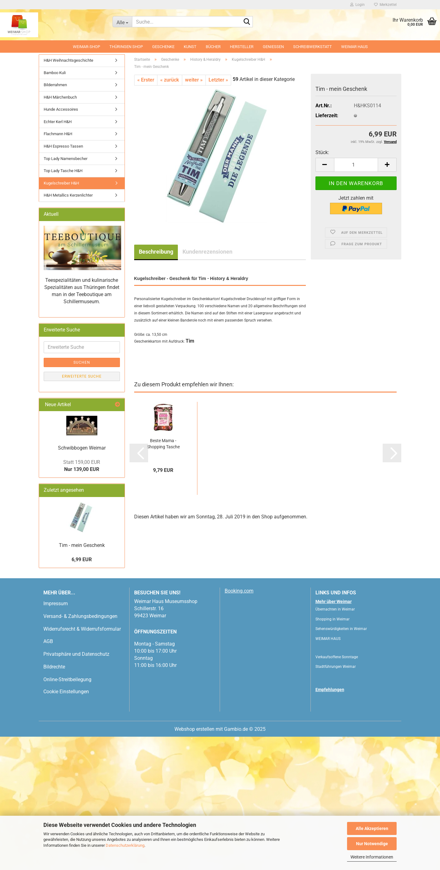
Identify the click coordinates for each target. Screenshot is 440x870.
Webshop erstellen (194, 729)
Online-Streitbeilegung (67, 679)
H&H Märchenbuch (60, 97)
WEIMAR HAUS (354, 46)
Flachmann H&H (58, 133)
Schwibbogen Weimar (82, 448)
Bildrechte (54, 667)
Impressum (55, 603)
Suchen (81, 362)
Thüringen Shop (126, 46)
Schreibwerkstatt (312, 46)
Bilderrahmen (55, 84)
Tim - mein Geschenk (82, 545)
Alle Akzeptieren (372, 828)
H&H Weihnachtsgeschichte (68, 60)
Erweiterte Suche (82, 376)
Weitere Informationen (371, 856)
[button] (324, 165)
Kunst (190, 46)
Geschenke (163, 46)
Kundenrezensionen (207, 251)
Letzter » (218, 80)
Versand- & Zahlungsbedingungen (80, 616)
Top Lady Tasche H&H (63, 170)
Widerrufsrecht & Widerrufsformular (82, 629)
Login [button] (357, 4)
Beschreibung (156, 251)
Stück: (322, 152)
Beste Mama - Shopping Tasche (163, 443)
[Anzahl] (356, 165)
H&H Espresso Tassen (63, 146)
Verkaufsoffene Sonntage (336, 657)
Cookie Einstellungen (66, 692)
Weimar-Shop (86, 46)
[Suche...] (122, 21)
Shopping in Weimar (332, 619)
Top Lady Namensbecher (65, 158)
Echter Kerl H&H (58, 121)
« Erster (145, 80)
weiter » (194, 80)
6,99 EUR (82, 559)
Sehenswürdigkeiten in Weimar (341, 629)
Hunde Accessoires (61, 109)
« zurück (169, 80)
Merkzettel (385, 4)
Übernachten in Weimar (335, 609)
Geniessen (273, 46)
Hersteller (241, 46)
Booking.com (239, 591)
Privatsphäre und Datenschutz (76, 654)
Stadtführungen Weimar (335, 666)
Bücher (213, 46)
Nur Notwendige (372, 843)
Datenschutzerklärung (125, 845)
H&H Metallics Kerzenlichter (68, 195)
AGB (48, 641)
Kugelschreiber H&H (61, 183)
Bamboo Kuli (55, 72)
